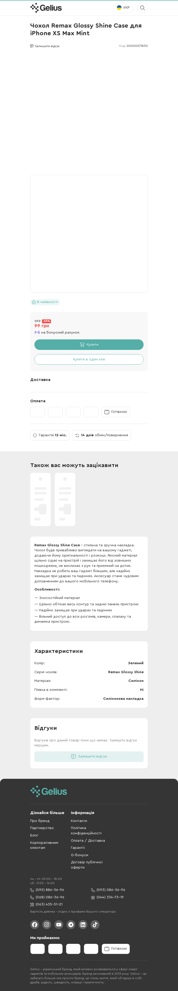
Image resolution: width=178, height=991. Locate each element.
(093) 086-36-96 (108, 890)
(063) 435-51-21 (46, 904)
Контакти (79, 821)
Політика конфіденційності (86, 830)
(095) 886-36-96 (47, 890)
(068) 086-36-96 (47, 897)
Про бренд (40, 821)
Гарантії (78, 848)
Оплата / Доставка (88, 841)
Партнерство (42, 828)
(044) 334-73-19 (107, 897)
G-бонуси (79, 855)
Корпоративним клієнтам (44, 845)
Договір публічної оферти (87, 864)
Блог (34, 835)
